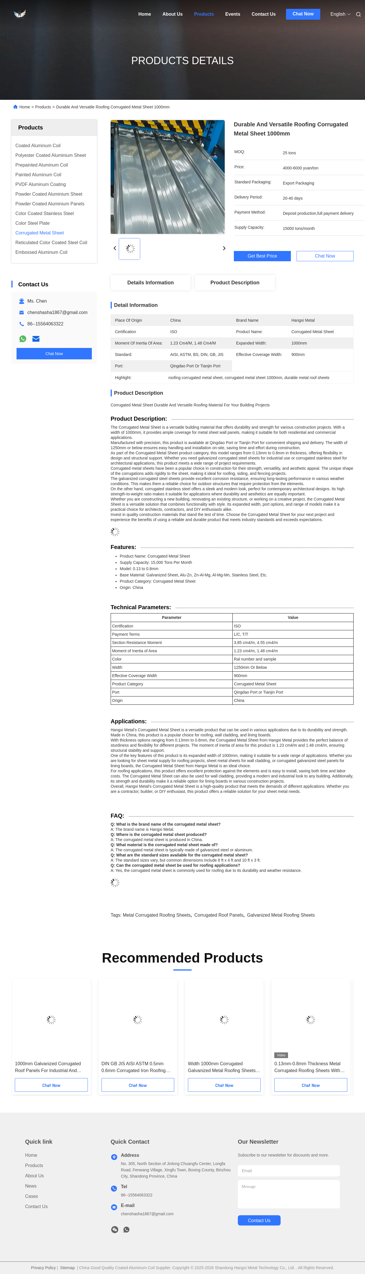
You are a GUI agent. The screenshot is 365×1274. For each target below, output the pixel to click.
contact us (259, 1220)
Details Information (150, 282)
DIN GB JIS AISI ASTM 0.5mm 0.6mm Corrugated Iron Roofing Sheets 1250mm (134, 1067)
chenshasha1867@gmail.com (57, 312)
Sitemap (67, 1267)
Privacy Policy (43, 1267)
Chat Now (303, 13)
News (30, 1186)
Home (144, 14)
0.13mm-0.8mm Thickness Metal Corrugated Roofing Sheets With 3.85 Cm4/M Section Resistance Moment (307, 1067)
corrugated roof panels (219, 915)
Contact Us (264, 14)
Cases (31, 1196)
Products (204, 14)
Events (232, 14)
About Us (173, 14)
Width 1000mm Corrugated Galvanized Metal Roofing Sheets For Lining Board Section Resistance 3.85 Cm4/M (222, 1067)
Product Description (234, 282)
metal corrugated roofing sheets (156, 915)
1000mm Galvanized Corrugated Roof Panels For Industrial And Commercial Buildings (48, 1067)
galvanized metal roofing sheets (281, 915)
